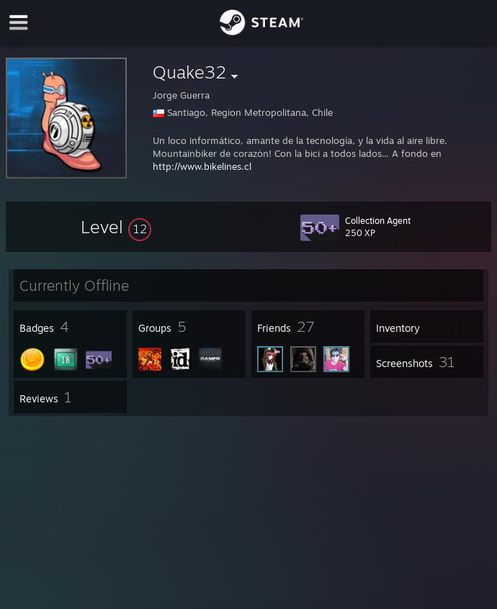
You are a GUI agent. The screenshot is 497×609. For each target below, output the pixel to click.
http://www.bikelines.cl (202, 166)
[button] (116, 226)
